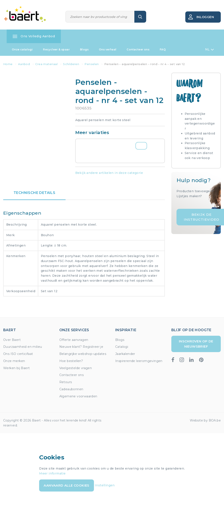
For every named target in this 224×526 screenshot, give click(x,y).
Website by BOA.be (205, 420)
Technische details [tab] (34, 193)
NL (209, 49)
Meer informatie (52, 473)
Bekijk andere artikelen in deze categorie (109, 173)
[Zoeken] (100, 17)
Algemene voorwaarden (78, 396)
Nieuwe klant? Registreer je (81, 347)
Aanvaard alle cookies (66, 485)
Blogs (84, 49)
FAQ (163, 49)
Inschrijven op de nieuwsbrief (196, 343)
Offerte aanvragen (73, 340)
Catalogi (121, 347)
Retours (65, 382)
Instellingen (105, 485)
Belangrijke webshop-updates (82, 354)
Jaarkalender (125, 354)
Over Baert (12, 340)
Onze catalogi (22, 49)
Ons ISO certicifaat (18, 354)
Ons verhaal (107, 49)
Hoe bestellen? (71, 361)
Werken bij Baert (16, 368)
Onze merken (14, 361)
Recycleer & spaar (56, 49)
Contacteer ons (138, 49)
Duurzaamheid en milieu (22, 347)
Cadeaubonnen (71, 389)
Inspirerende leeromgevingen (139, 361)
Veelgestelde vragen (75, 368)
